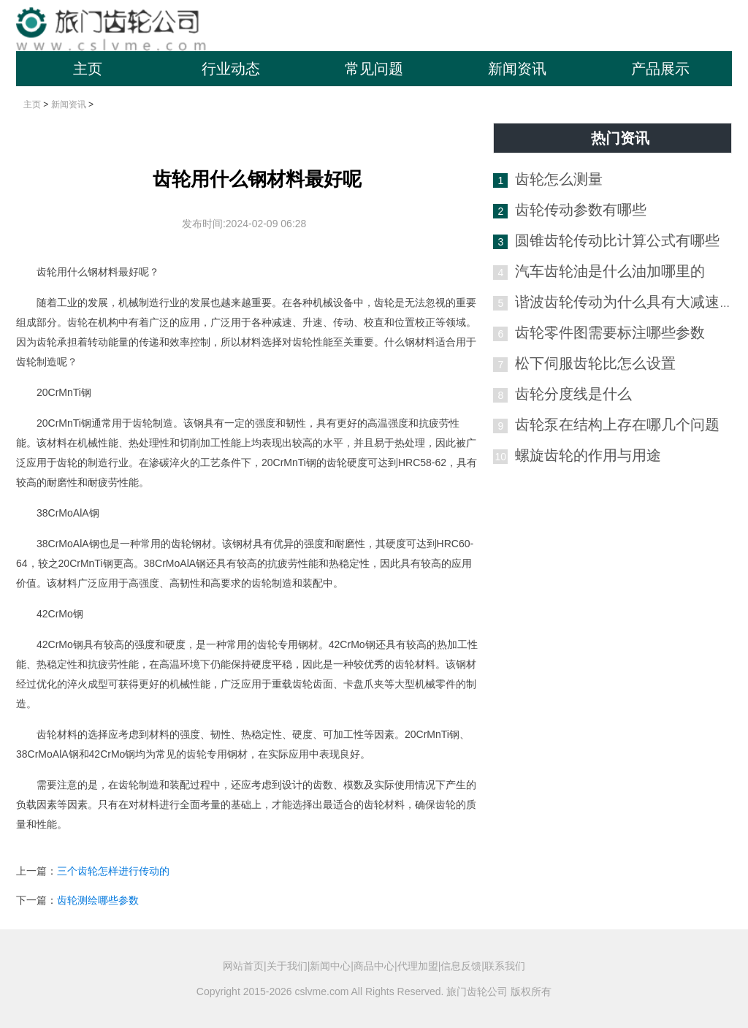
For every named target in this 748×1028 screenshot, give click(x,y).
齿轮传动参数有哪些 (580, 210)
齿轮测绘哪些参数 (98, 900)
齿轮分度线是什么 (573, 394)
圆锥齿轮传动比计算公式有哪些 (617, 240)
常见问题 (374, 69)
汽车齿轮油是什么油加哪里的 (610, 271)
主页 (87, 69)
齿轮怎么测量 (559, 179)
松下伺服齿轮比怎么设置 (595, 363)
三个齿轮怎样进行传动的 (113, 871)
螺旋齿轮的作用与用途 (588, 455)
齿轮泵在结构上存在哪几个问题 (617, 424)
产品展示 (660, 69)
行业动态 (231, 69)
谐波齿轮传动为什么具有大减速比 (624, 302)
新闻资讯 (517, 69)
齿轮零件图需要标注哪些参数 (610, 332)
